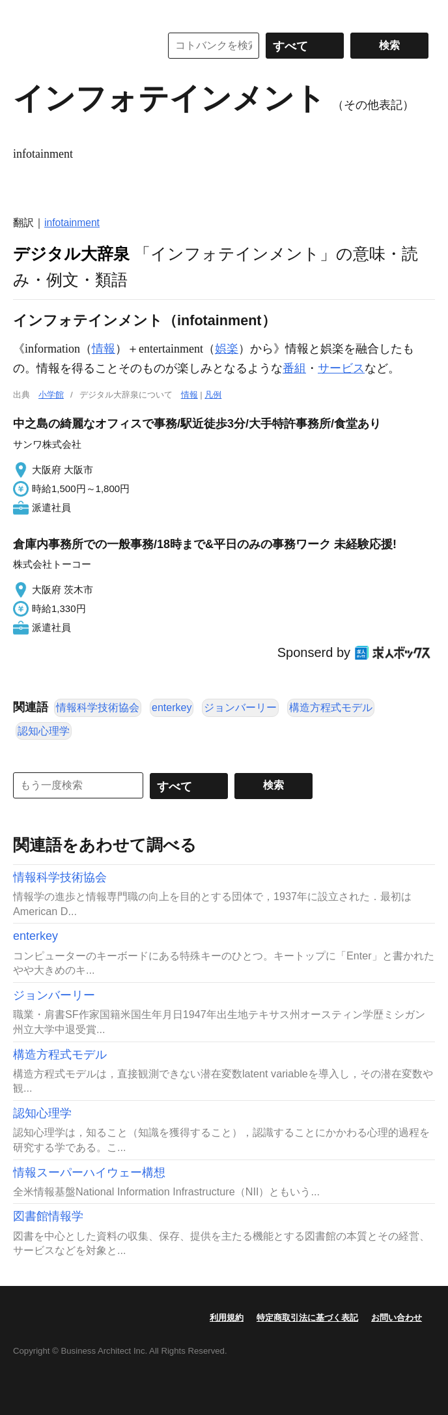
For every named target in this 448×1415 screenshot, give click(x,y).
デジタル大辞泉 (71, 253)
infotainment (72, 222)
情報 (103, 348)
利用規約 (227, 1317)
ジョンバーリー (240, 707)
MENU (26, 13)
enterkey (171, 707)
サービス (341, 368)
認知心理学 (44, 731)
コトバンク (77, 46)
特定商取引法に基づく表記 (307, 1317)
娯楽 (226, 348)
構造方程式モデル (330, 707)
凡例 (212, 395)
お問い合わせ (396, 1317)
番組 (294, 368)
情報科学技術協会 (97, 707)
